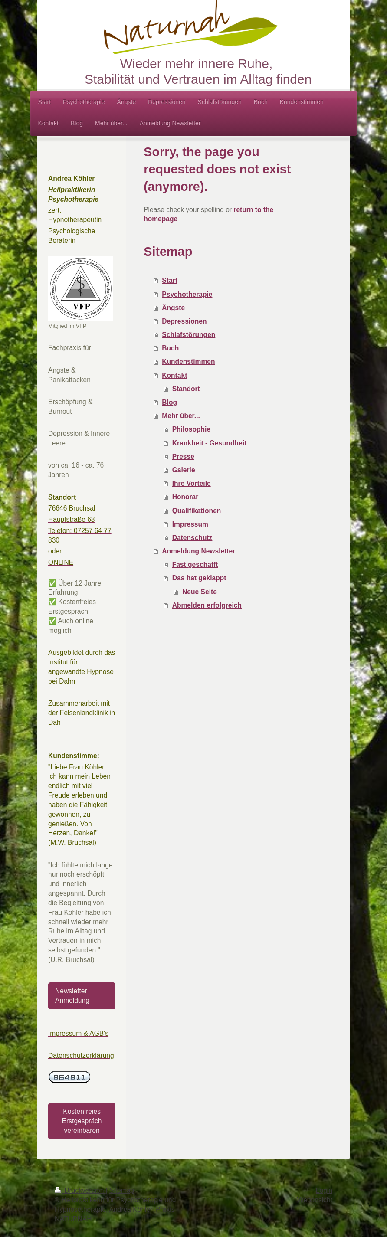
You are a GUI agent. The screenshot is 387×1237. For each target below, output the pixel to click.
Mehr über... (181, 415)
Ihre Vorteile (191, 483)
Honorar (185, 497)
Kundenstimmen (188, 361)
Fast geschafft (195, 564)
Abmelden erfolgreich (207, 605)
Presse (183, 456)
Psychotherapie (187, 294)
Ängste (173, 307)
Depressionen (184, 321)
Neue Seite (199, 592)
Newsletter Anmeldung (72, 995)
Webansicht (314, 1200)
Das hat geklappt (199, 578)
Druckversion (80, 1190)
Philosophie (191, 429)
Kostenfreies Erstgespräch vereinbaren (82, 1121)
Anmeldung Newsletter (198, 551)
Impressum (190, 524)
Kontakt (174, 375)
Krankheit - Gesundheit (209, 443)
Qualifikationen (196, 510)
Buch (170, 348)
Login (324, 1190)
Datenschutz (192, 537)
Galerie (183, 470)
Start (169, 280)
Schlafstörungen (188, 334)
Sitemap (121, 1190)
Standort (186, 389)
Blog (169, 402)
